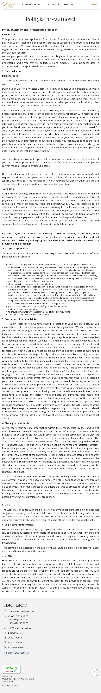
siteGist (15, 685)
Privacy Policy (8, 676)
